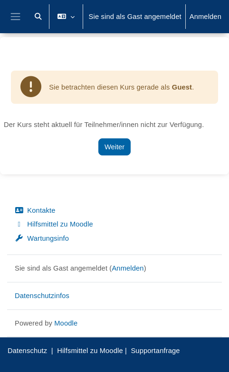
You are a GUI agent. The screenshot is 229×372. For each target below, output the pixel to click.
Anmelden (205, 16)
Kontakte (35, 210)
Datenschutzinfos (42, 295)
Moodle (65, 323)
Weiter (114, 147)
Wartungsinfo (42, 238)
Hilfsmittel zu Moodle (54, 224)
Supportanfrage (155, 350)
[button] (38, 16)
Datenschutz (27, 350)
